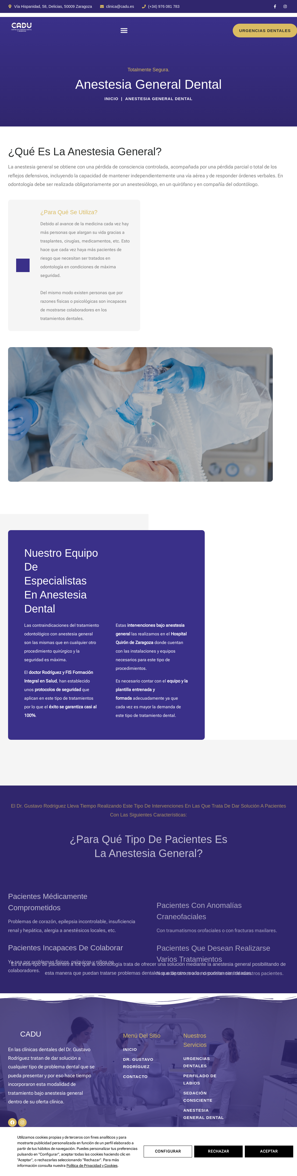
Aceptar (269, 1151)
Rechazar (218, 1151)
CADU (30, 1034)
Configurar (168, 1151)
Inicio (111, 98)
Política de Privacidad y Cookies (92, 1165)
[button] (124, 30)
